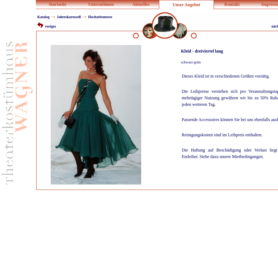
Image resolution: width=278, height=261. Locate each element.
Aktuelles (140, 4)
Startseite (58, 4)
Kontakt (232, 4)
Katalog (43, 17)
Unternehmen (101, 4)
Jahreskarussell (69, 17)
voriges (46, 26)
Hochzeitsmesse (100, 17)
